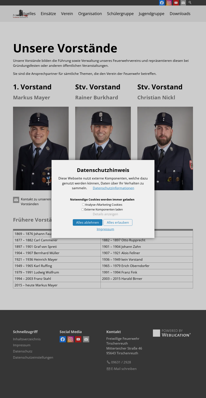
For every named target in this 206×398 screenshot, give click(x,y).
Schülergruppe (120, 13)
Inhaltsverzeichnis (27, 339)
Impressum (21, 345)
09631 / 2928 (121, 362)
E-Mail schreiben (124, 368)
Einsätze (48, 13)
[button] (183, 2)
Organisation (90, 13)
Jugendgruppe (151, 13)
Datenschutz (22, 351)
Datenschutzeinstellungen (33, 357)
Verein (67, 13)
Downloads (180, 13)
